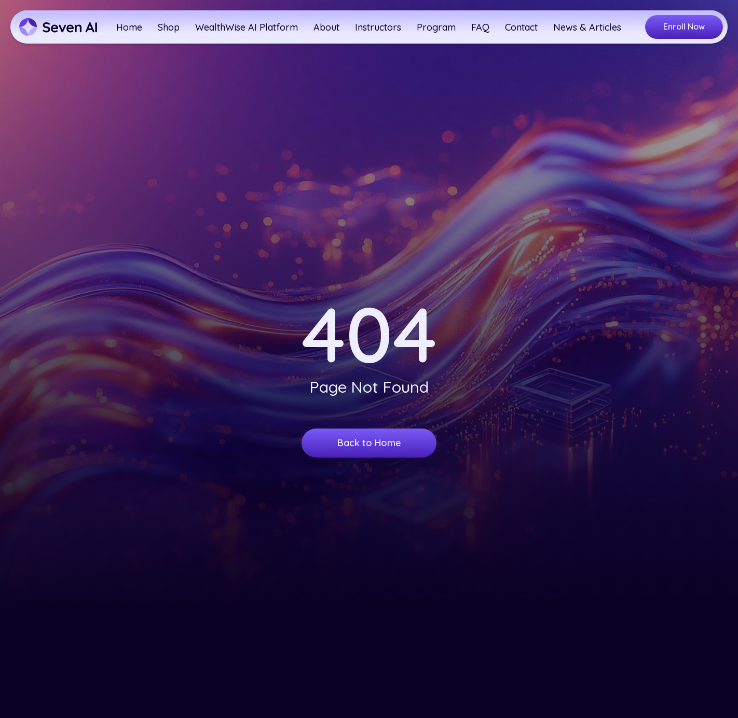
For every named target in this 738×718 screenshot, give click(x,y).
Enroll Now (684, 26)
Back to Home (369, 446)
